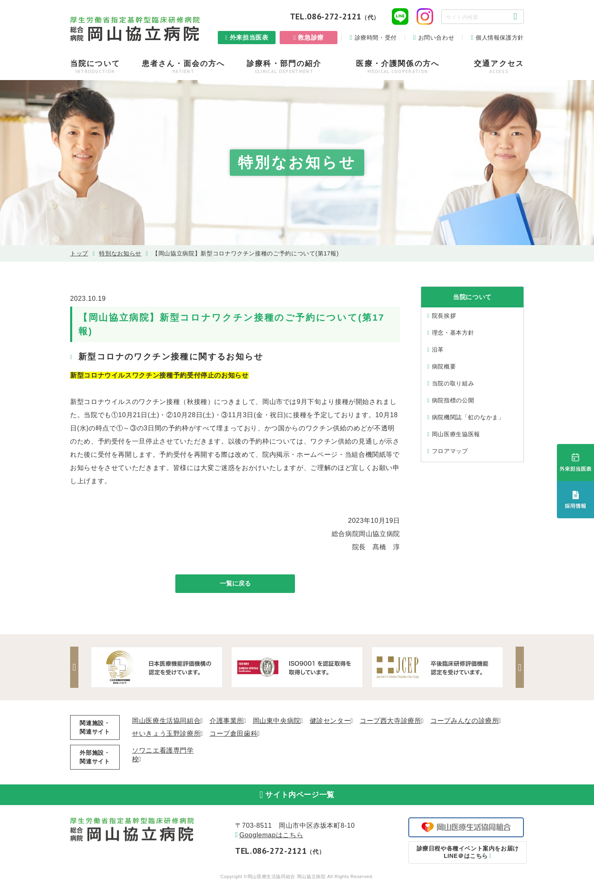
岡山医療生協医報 (456, 434)
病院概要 (444, 366)
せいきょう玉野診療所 (166, 734)
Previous (76, 668)
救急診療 (311, 37)
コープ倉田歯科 (233, 734)
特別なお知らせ (120, 253)
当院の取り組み (453, 383)
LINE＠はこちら (466, 857)
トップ (79, 253)
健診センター (330, 721)
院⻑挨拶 (444, 315)
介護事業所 (227, 721)
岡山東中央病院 (277, 721)
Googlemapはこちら (271, 839)
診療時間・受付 (376, 37)
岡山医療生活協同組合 (166, 721)
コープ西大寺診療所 (391, 721)
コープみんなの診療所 (464, 721)
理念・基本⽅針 (453, 332)
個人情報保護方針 (500, 37)
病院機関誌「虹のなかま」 (468, 417)
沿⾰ (438, 349)
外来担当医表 (249, 37)
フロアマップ (450, 451)
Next (518, 668)
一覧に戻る (235, 584)
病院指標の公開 (453, 400)
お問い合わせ (436, 37)
